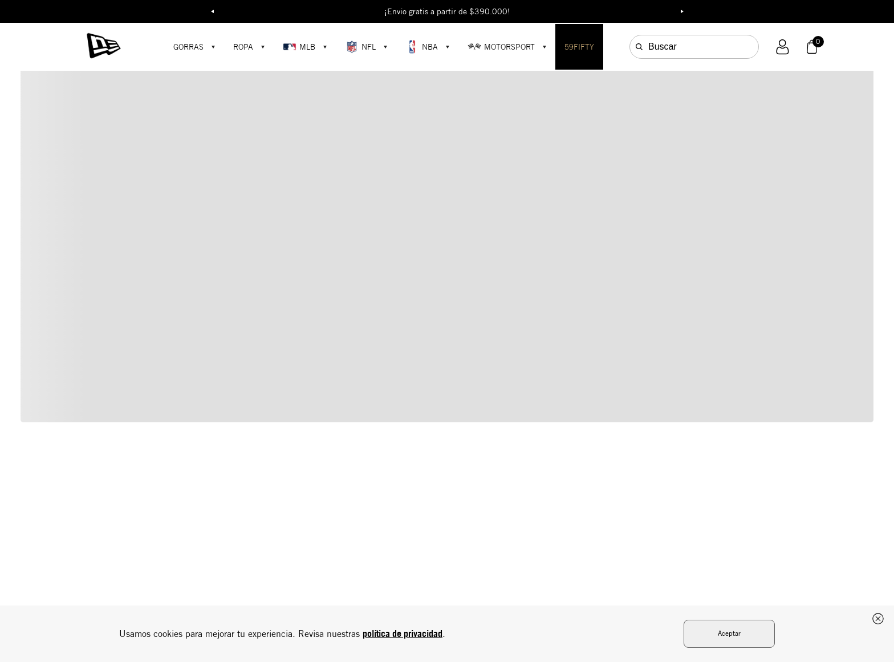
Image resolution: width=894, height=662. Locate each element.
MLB (299, 47)
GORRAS (188, 46)
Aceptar (729, 633)
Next (681, 11)
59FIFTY (579, 46)
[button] (782, 47)
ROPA (243, 46)
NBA (421, 47)
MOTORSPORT (501, 47)
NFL (360, 47)
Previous (212, 11)
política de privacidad (402, 633)
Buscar (662, 46)
